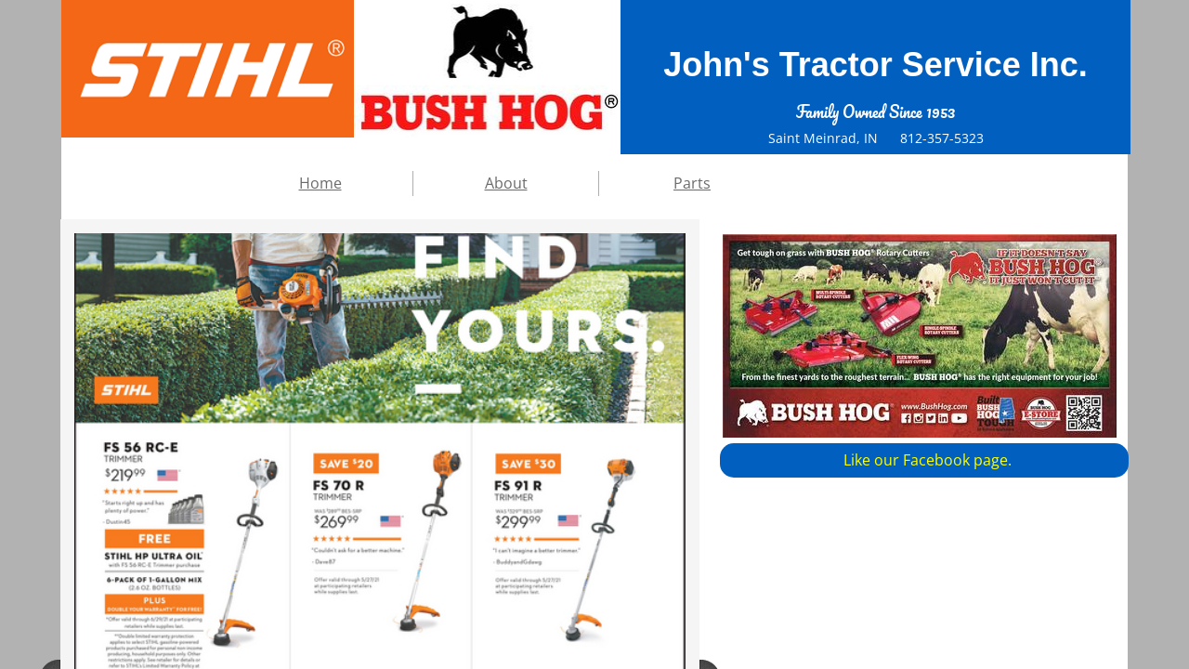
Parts (692, 183)
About (506, 183)
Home (320, 183)
